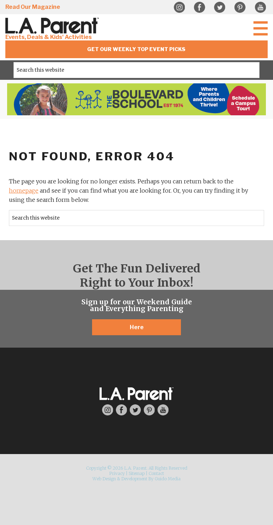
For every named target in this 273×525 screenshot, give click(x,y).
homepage (23, 190)
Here (137, 327)
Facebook (199, 7)
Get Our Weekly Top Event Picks (136, 49)
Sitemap (137, 473)
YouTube (260, 7)
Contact (156, 473)
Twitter (219, 7)
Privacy (117, 473)
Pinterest (240, 7)
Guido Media (168, 478)
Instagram (179, 7)
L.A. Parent (53, 26)
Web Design (104, 478)
